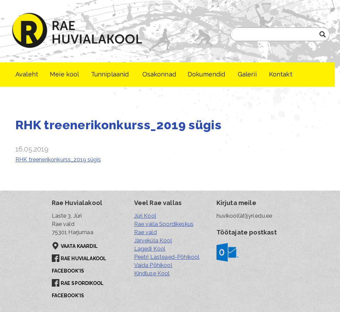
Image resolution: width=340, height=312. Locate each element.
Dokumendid (206, 74)
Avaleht (26, 74)
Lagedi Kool (150, 248)
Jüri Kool (145, 216)
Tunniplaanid (110, 74)
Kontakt (280, 74)
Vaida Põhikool (153, 265)
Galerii (247, 74)
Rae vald (145, 232)
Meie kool (64, 74)
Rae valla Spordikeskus (164, 224)
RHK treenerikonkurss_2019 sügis (58, 159)
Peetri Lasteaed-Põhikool (167, 257)
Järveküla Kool (153, 240)
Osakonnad (159, 74)
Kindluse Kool (152, 273)
